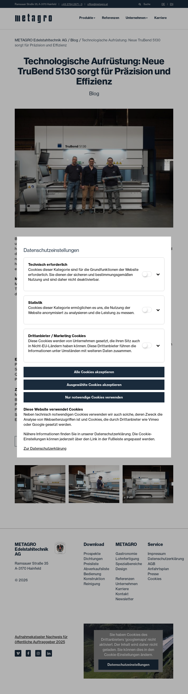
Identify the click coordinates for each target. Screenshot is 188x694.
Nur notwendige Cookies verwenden (94, 397)
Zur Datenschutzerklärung (45, 448)
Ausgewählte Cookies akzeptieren (94, 385)
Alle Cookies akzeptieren (94, 372)
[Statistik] (147, 309)
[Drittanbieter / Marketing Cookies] (147, 345)
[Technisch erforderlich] (147, 274)
